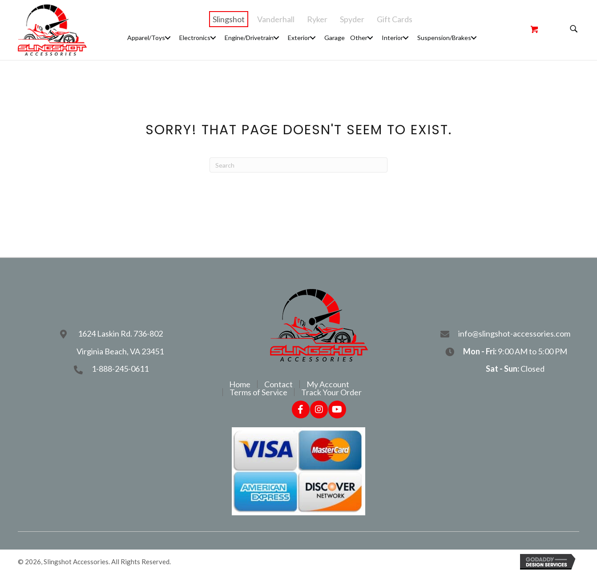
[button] (167, 37)
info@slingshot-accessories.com (515, 333)
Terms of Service (258, 392)
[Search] (298, 165)
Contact (278, 384)
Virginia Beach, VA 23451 (120, 351)
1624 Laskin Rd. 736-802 (120, 333)
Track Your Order (331, 392)
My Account (328, 384)
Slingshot (229, 19)
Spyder (352, 19)
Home (239, 384)
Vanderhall (275, 19)
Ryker (317, 19)
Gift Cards (394, 19)
